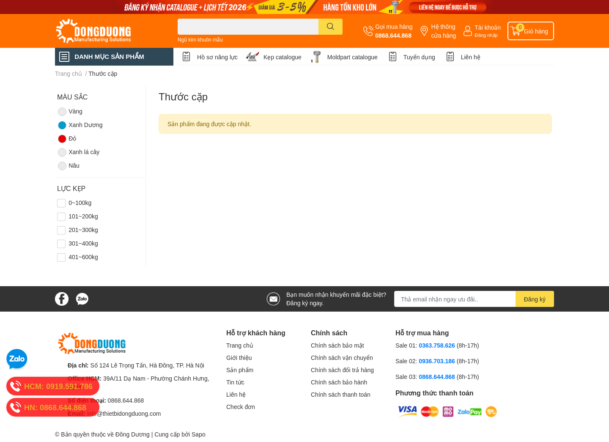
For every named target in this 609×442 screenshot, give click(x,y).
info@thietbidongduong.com (124, 413)
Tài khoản (488, 27)
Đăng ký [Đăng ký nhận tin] (535, 299)
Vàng (69, 112)
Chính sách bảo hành (339, 382)
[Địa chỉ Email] (474, 299)
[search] (330, 27)
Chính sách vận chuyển (342, 357)
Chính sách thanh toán (340, 394)
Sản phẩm (239, 369)
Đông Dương (132, 434)
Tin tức (235, 382)
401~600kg (83, 256)
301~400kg (83, 243)
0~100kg (80, 202)
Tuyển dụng (419, 57)
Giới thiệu (239, 357)
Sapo (199, 434)
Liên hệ (470, 57)
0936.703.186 (438, 361)
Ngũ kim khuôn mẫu (200, 39)
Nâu (68, 166)
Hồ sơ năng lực (217, 57)
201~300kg (83, 229)
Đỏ (66, 139)
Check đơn (240, 406)
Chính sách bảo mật (337, 345)
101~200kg (83, 216)
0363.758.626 (438, 345)
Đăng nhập (486, 35)
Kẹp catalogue (282, 57)
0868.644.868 (393, 35)
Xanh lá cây (78, 152)
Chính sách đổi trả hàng (342, 369)
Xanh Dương (79, 125)
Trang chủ (239, 345)
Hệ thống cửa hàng (443, 31)
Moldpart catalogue (352, 57)
